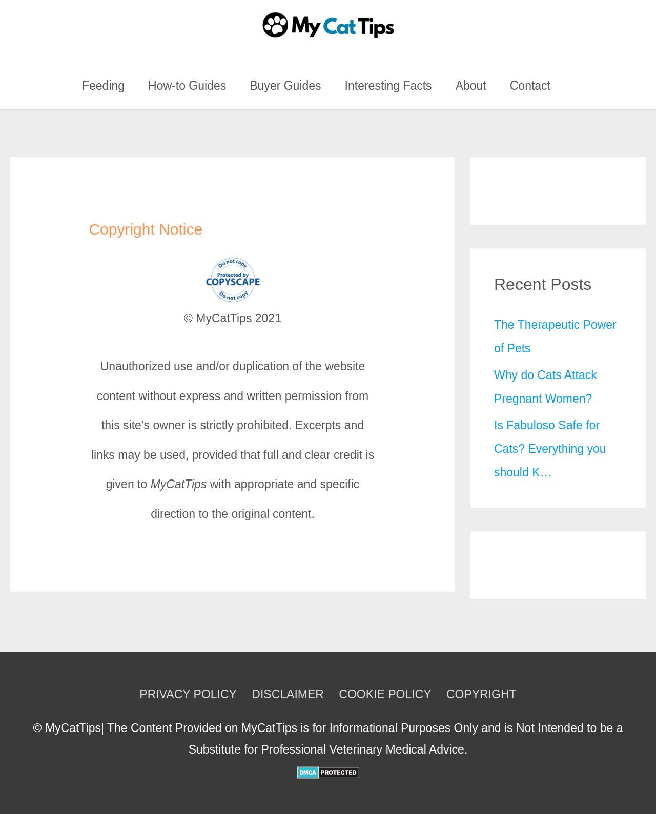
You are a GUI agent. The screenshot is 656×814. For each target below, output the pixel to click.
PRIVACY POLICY (188, 694)
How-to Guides (187, 85)
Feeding (103, 85)
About (471, 85)
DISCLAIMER (288, 694)
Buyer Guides (285, 85)
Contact (530, 85)
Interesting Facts (388, 85)
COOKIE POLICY (385, 694)
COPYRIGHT (481, 694)
